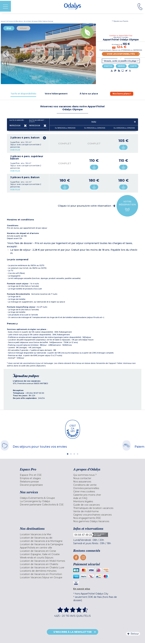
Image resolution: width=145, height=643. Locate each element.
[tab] (23, 93)
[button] (120, 21)
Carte (133, 66)
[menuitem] (46, 475)
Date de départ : (37, 121)
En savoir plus (81, 588)
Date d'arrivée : (17, 120)
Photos (108, 66)
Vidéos (121, 66)
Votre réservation (127, 206)
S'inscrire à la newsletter (72, 631)
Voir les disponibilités (121, 54)
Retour (133, 633)
